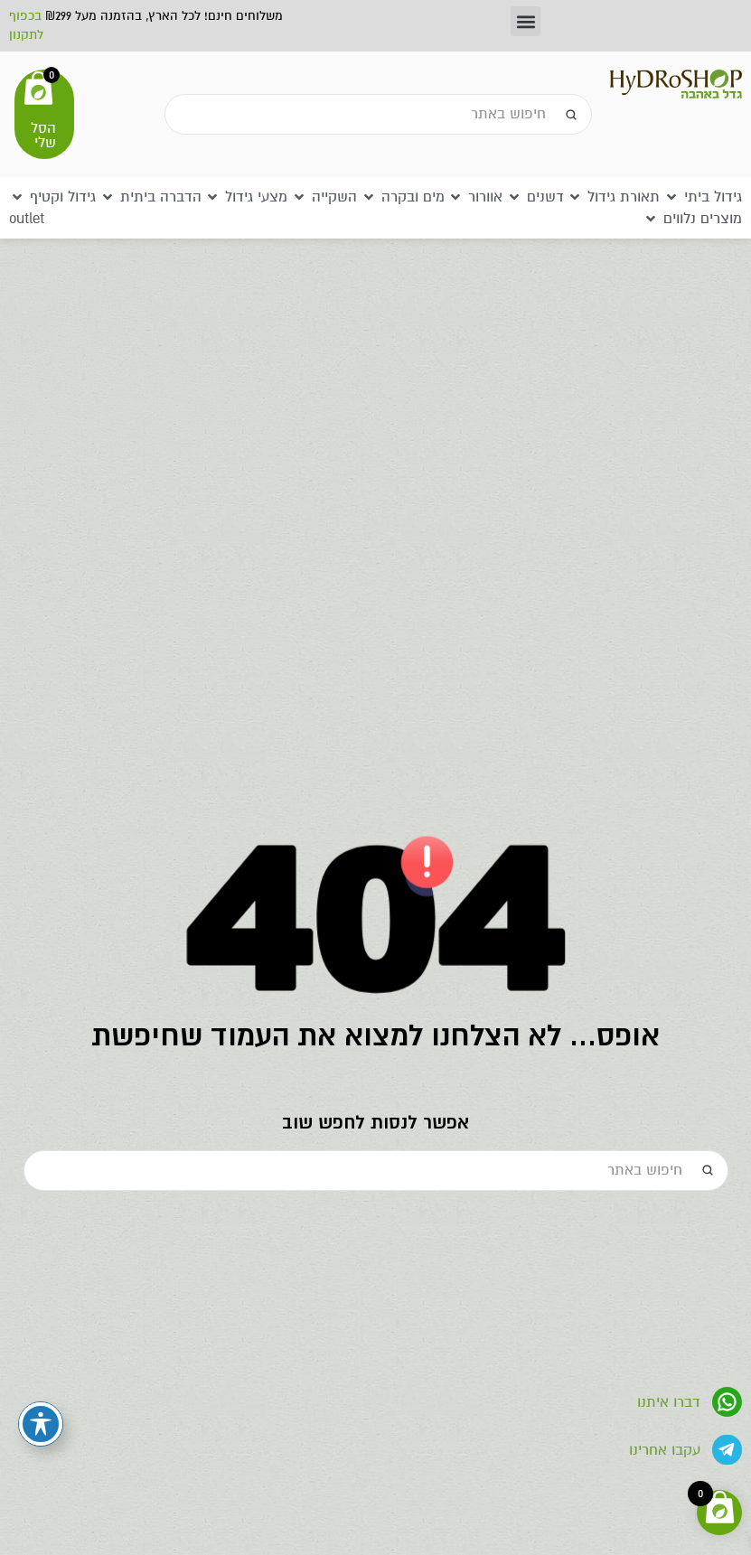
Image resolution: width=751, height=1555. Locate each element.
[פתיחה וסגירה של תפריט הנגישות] (40, 1424)
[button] (525, 21)
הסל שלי (43, 135)
